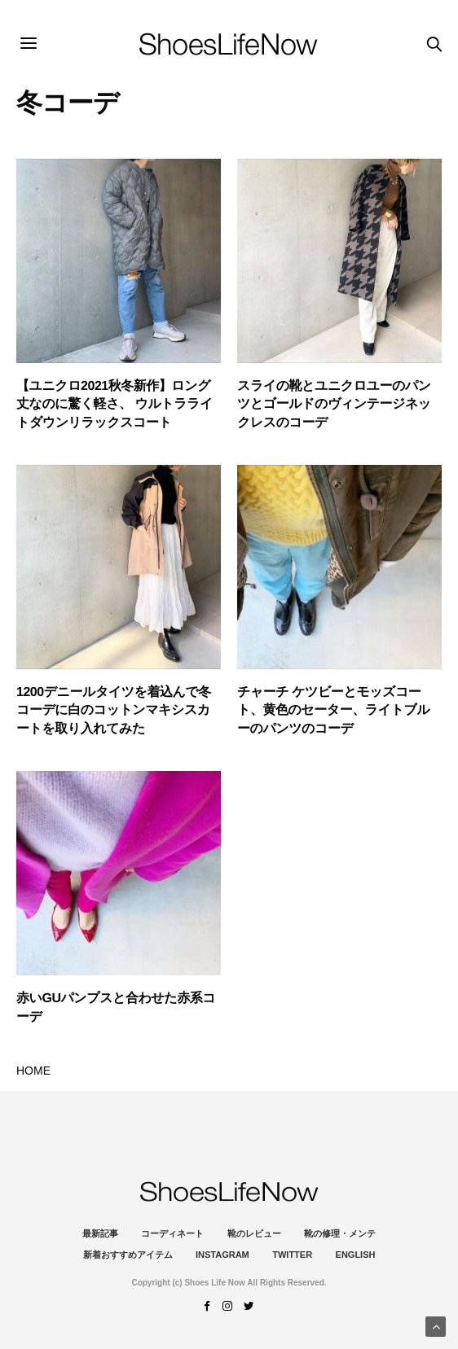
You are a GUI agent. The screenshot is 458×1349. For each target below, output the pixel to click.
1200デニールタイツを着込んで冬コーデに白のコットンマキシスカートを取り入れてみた (113, 710)
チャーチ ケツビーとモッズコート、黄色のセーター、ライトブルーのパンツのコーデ (333, 710)
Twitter (292, 1254)
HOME (33, 1070)
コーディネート (172, 1233)
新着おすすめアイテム (128, 1254)
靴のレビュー (254, 1233)
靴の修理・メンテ (340, 1233)
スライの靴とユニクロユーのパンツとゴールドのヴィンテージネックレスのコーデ (334, 404)
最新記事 (100, 1233)
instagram (222, 1254)
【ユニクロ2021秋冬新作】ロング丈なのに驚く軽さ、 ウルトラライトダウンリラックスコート (114, 404)
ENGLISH (356, 1254)
